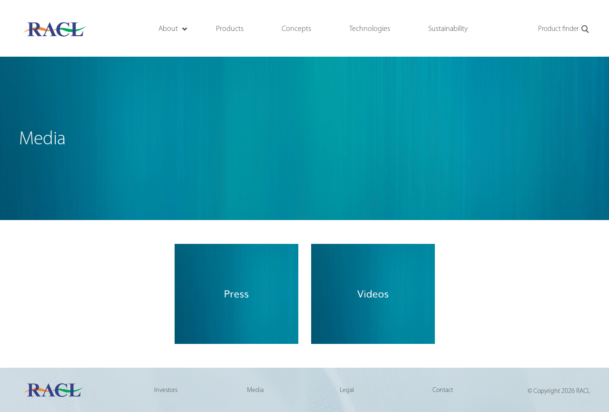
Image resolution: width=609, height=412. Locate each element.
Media (255, 390)
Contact (442, 390)
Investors (165, 390)
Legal (347, 390)
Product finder (564, 29)
